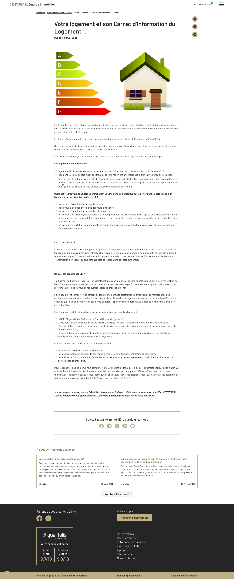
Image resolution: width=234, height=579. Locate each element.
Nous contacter (126, 558)
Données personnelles (129, 575)
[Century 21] (32, 4)
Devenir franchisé (127, 538)
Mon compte (202, 4)
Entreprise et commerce (131, 542)
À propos (122, 550)
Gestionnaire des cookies (184, 575)
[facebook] (39, 518)
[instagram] (48, 518)
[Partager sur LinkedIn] (195, 34)
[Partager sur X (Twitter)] (195, 26)
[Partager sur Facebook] (195, 19)
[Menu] (221, 4)
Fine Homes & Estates (130, 546)
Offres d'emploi (126, 533)
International (124, 554)
